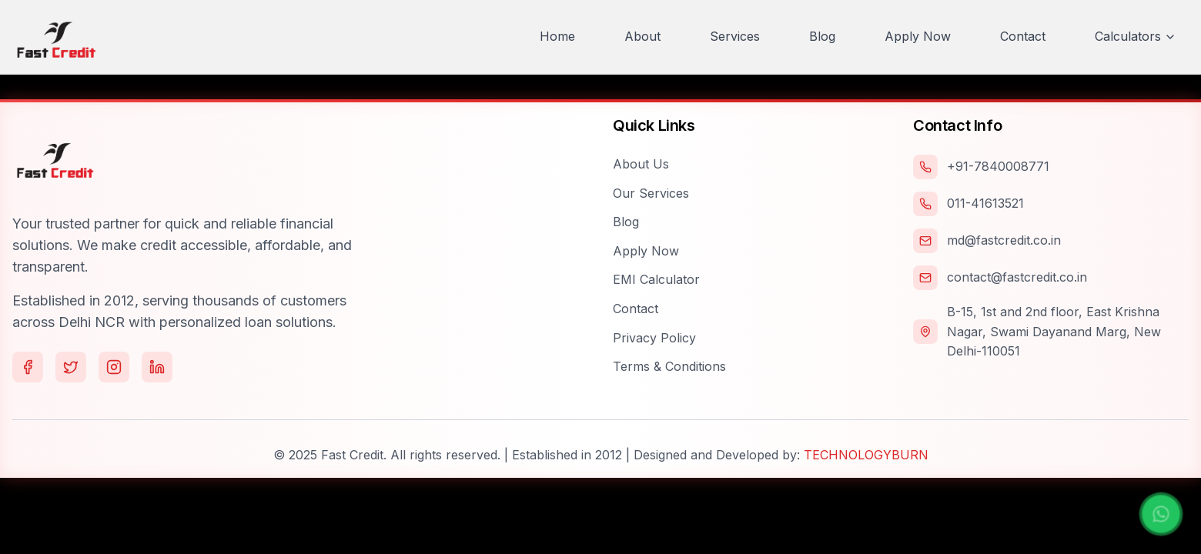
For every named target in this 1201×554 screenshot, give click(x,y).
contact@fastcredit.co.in (1017, 277)
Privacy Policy (654, 337)
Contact (635, 308)
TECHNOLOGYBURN (866, 454)
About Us (641, 164)
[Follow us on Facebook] (27, 367)
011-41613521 (985, 203)
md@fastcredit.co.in (1004, 240)
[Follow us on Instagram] (114, 367)
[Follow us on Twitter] (70, 367)
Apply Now (646, 251)
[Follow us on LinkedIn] (157, 367)
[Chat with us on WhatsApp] (1161, 514)
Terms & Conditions (669, 366)
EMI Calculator (656, 279)
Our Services (651, 193)
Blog (626, 221)
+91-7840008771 (998, 166)
